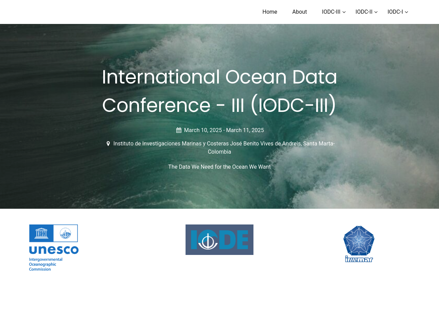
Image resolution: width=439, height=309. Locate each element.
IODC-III (331, 12)
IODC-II (364, 12)
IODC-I (395, 12)
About (299, 12)
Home (269, 12)
